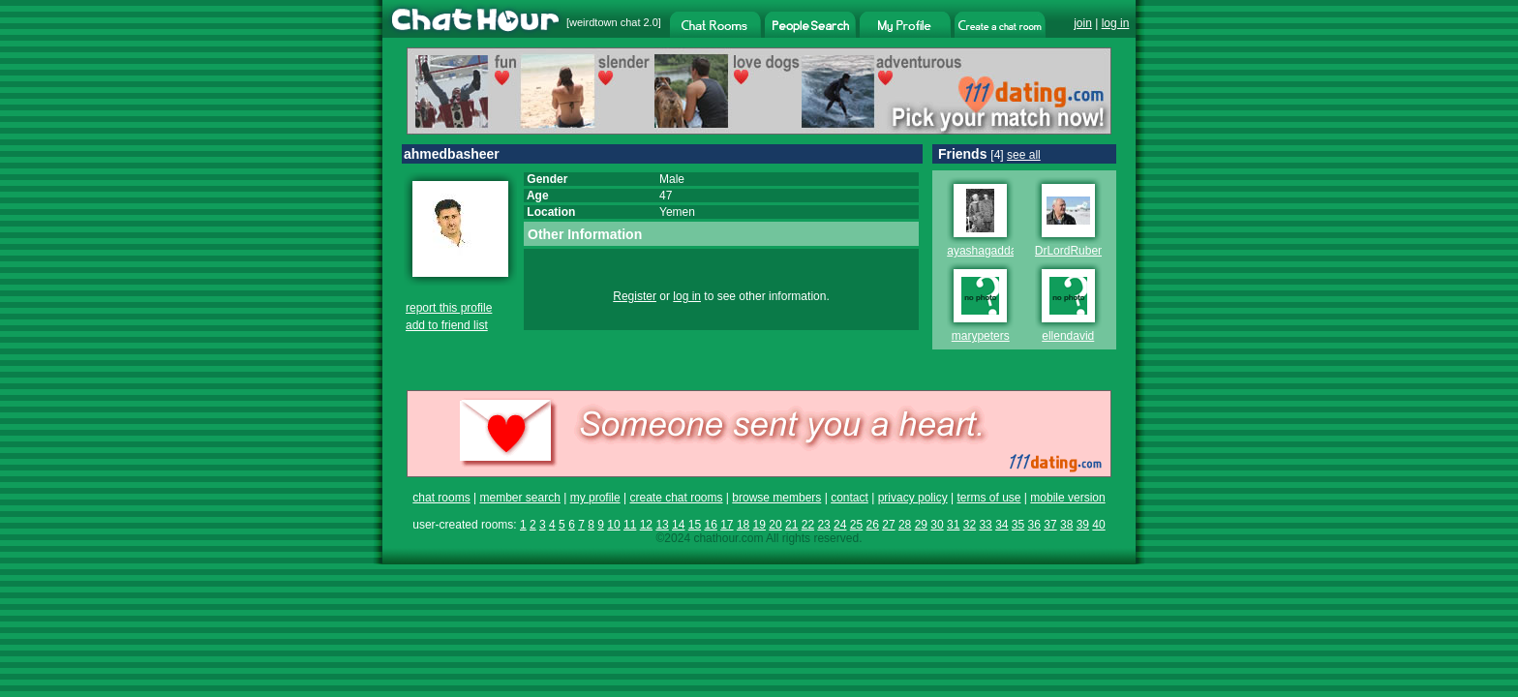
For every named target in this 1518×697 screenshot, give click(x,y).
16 (710, 524)
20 (775, 524)
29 (921, 524)
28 (904, 524)
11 (629, 524)
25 (856, 524)
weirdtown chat (604, 22)
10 (613, 524)
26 (872, 524)
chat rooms (441, 497)
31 (953, 524)
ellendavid (1068, 336)
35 (1018, 524)
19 (759, 524)
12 (646, 524)
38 (1066, 524)
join (1083, 23)
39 (1083, 524)
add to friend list (447, 325)
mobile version (1067, 497)
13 (661, 524)
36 (1034, 524)
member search (519, 497)
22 (808, 524)
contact (849, 497)
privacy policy (913, 497)
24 (840, 524)
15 (694, 524)
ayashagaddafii (986, 251)
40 (1098, 524)
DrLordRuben (1070, 251)
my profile (595, 497)
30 (936, 524)
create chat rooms (675, 497)
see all (1024, 155)
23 (823, 524)
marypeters (981, 336)
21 (791, 524)
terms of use (988, 497)
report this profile (449, 308)
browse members (776, 497)
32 (969, 524)
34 (1001, 524)
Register (634, 296)
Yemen (677, 212)
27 (888, 524)
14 (678, 524)
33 (985, 524)
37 (1050, 524)
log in (1116, 23)
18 (743, 524)
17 (726, 524)
